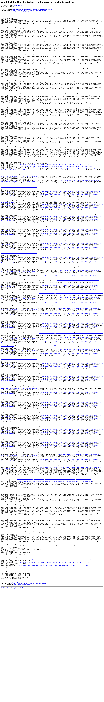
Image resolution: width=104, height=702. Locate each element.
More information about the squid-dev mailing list (12, 700)
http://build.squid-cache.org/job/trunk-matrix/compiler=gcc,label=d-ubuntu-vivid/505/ (27, 15)
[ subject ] (24, 11)
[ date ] (15, 11)
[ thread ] (19, 11)
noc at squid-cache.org (17, 5)
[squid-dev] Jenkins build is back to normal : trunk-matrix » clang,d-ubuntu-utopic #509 (32, 9)
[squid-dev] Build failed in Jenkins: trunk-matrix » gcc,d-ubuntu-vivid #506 (28, 10)
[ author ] (29, 11)
